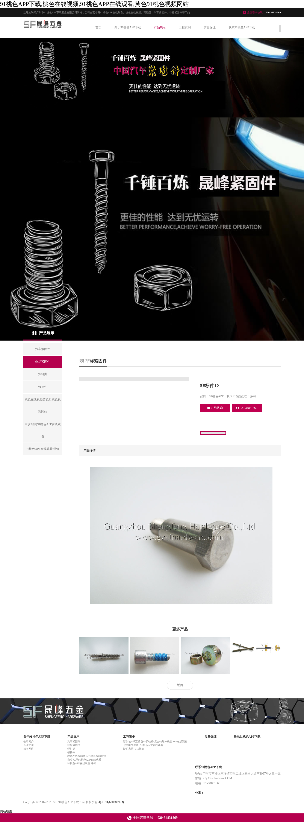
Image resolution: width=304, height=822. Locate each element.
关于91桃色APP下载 (127, 27)
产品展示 (160, 27)
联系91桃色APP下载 (241, 27)
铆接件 (71, 752)
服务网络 (28, 748)
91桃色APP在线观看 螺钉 (81, 763)
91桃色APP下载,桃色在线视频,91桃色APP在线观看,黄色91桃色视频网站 (94, 4)
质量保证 (210, 27)
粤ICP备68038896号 (111, 802)
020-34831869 (246, 407)
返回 (180, 685)
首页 (98, 27)
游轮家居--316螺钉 (133, 748)
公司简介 (28, 741)
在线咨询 (215, 407)
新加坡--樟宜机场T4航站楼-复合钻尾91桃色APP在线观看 (155, 741)
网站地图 (6, 811)
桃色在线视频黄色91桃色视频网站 (86, 756)
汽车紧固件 (73, 741)
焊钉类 (71, 748)
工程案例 (185, 27)
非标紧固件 (73, 745)
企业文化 (28, 745)
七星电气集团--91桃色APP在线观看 (143, 745)
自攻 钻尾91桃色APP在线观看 (84, 759)
